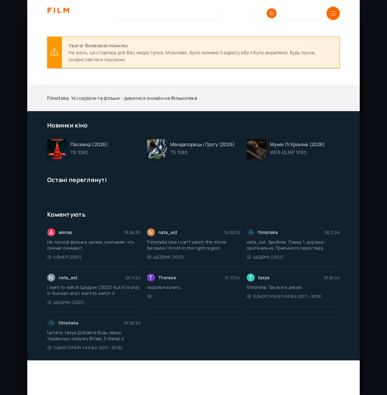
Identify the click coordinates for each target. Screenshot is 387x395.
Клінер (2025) (64, 257)
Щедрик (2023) (165, 257)
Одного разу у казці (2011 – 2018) (284, 296)
